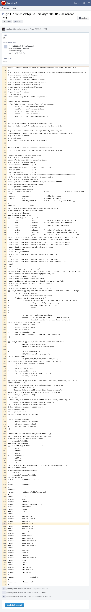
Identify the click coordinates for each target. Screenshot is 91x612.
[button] (89, 3)
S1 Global (42, 592)
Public (18, 21)
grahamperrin (22, 29)
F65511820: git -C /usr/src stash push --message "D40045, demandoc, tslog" (21, 48)
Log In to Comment (14, 605)
